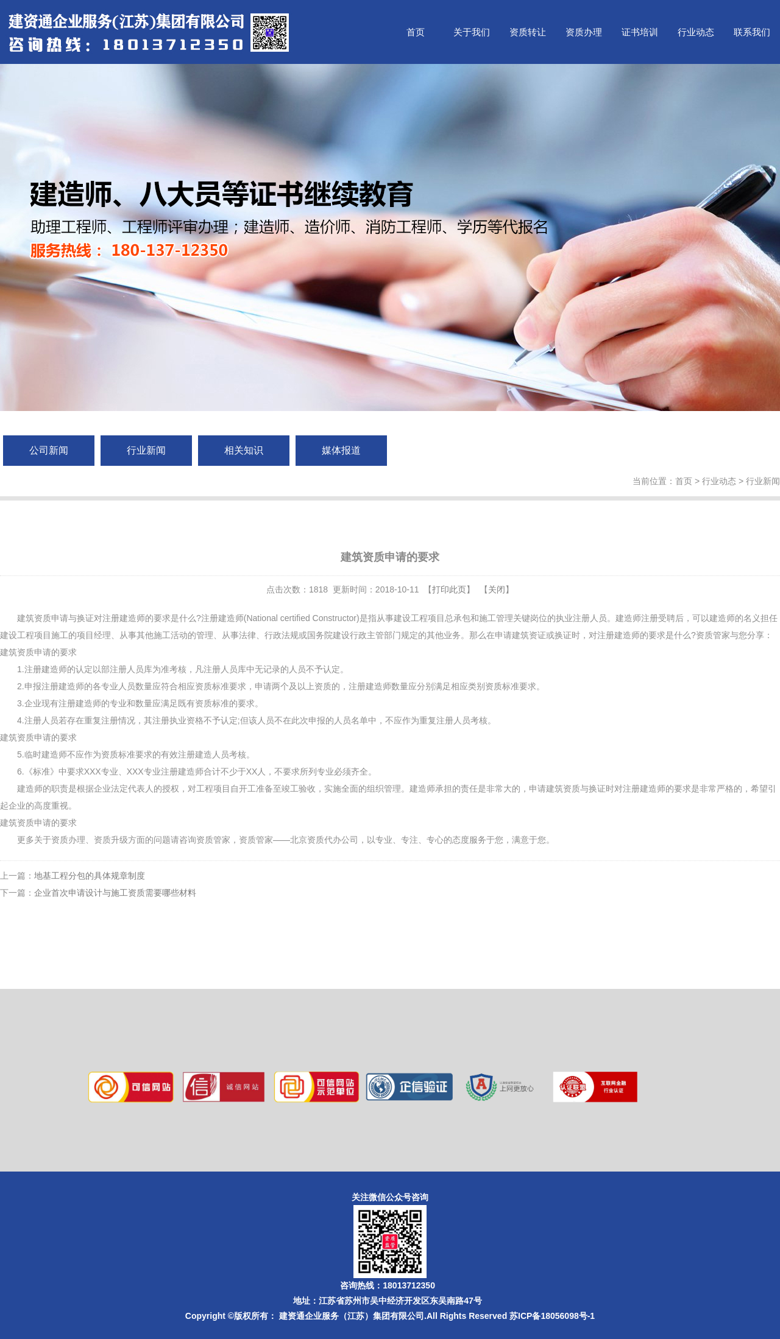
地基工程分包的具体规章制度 (89, 875)
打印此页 (449, 589)
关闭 (496, 589)
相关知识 (243, 450)
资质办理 (584, 32)
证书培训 (640, 32)
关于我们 (471, 32)
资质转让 (527, 32)
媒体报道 (341, 450)
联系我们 (752, 32)
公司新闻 (48, 450)
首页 (415, 32)
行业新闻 (146, 450)
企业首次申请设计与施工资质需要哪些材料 (115, 893)
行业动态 (696, 32)
